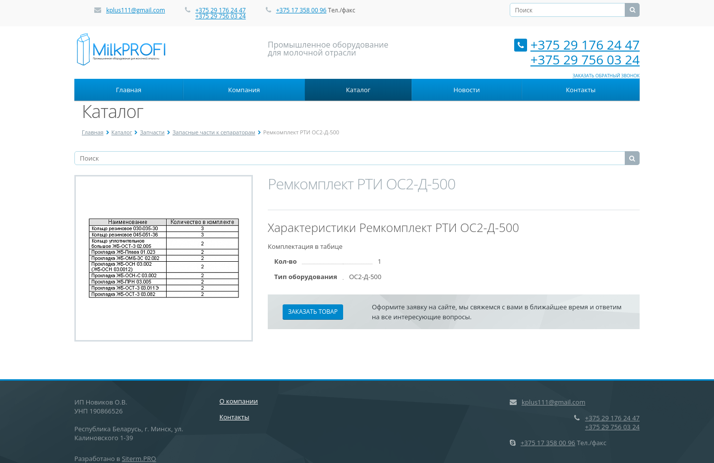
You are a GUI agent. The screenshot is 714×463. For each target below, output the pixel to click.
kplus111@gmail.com (135, 10)
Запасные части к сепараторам (214, 132)
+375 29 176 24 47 (220, 10)
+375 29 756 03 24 (220, 16)
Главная (129, 89)
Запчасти (152, 132)
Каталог (358, 89)
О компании (239, 401)
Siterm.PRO (139, 458)
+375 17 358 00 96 (301, 10)
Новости (466, 89)
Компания (244, 89)
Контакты (580, 89)
